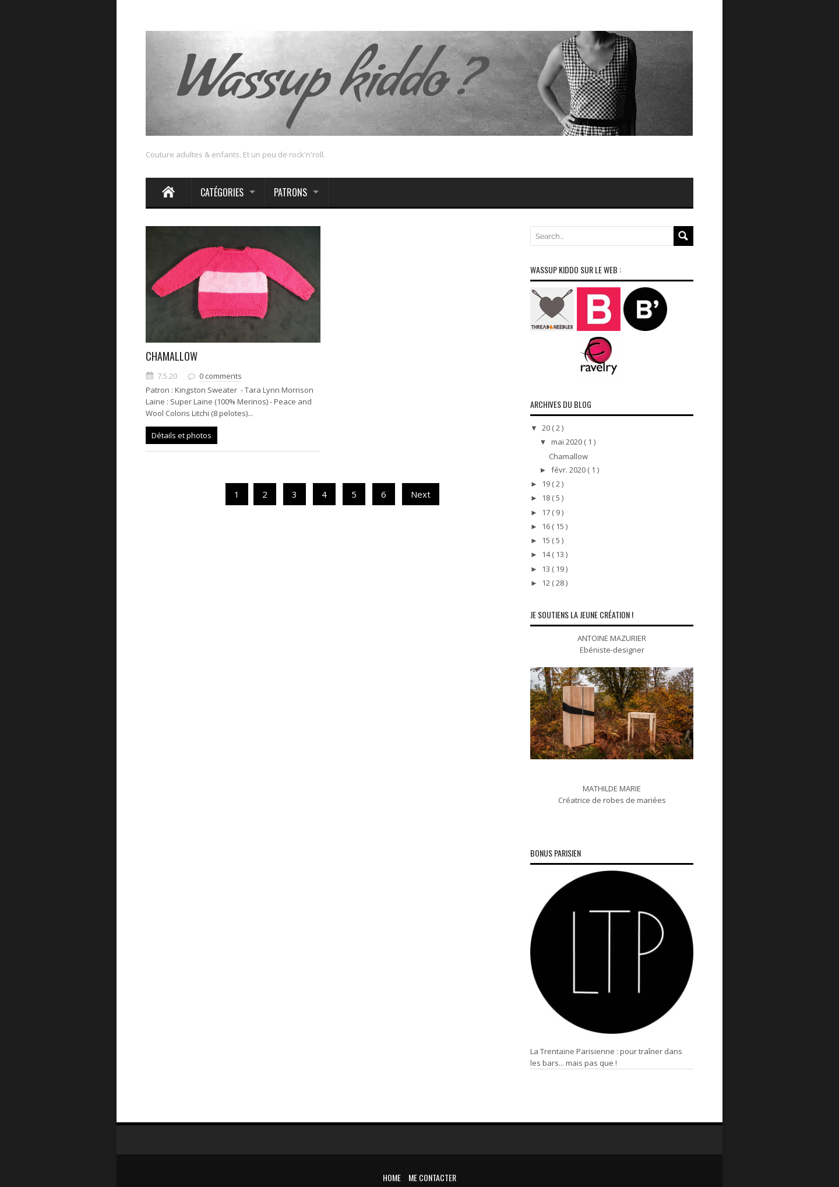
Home (392, 1177)
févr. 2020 (569, 469)
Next (421, 494)
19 (547, 483)
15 (547, 540)
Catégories (222, 192)
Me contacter (432, 1177)
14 (547, 554)
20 (547, 427)
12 (547, 582)
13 (547, 568)
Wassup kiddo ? (327, 87)
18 (547, 497)
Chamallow (172, 356)
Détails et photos (181, 435)
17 (547, 512)
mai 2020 (567, 441)
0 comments (220, 376)
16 (547, 526)
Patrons (290, 192)
